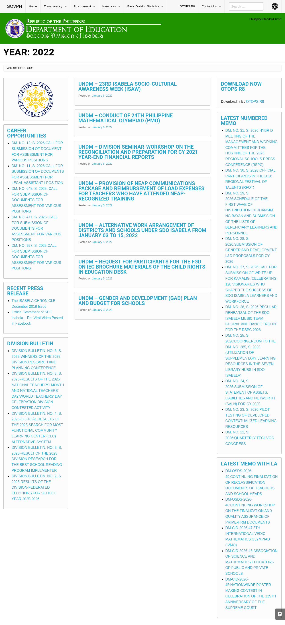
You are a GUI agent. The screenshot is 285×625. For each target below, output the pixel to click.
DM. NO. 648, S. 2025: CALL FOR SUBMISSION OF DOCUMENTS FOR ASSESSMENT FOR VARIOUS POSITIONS (36, 200)
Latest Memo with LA (249, 464)
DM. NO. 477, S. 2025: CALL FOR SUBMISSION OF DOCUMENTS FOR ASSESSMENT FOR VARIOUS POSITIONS (36, 228)
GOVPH (14, 6)
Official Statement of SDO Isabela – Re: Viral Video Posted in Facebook (37, 317)
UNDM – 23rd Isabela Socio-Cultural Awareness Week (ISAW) (127, 86)
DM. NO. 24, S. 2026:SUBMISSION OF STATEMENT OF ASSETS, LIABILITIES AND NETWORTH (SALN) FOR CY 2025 (250, 392)
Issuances (109, 6)
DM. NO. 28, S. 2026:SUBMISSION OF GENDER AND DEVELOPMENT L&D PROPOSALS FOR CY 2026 (251, 250)
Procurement (82, 6)
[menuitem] (14, 6)
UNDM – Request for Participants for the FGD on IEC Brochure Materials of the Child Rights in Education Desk (141, 267)
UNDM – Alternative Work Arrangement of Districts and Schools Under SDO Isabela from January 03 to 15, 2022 (142, 230)
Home (33, 6)
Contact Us (209, 6)
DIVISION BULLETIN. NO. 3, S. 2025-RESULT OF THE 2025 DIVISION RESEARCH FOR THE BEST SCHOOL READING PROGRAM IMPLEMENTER (37, 459)
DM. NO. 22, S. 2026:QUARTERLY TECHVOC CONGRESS (249, 437)
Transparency (53, 6)
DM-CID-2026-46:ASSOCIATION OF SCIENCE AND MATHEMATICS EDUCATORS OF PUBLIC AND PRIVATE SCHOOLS (251, 562)
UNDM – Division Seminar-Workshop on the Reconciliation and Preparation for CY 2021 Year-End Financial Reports (138, 152)
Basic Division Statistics (143, 6)
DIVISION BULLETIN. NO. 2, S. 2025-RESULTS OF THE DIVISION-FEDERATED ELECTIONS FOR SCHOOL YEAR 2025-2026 (37, 487)
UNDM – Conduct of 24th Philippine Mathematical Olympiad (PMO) (125, 118)
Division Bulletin (30, 344)
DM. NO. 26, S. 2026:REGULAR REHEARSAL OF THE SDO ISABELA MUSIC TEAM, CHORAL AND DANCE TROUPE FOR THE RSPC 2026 (251, 318)
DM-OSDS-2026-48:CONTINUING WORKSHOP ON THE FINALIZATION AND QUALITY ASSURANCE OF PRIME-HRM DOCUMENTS (250, 511)
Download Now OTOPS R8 (241, 86)
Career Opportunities (26, 133)
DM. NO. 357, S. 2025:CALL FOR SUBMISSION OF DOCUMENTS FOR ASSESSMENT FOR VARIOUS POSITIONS (36, 257)
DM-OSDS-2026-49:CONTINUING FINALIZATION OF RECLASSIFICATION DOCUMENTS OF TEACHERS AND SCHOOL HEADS (251, 482)
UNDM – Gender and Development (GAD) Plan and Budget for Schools (137, 300)
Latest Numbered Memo (244, 120)
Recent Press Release (25, 291)
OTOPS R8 (187, 6)
